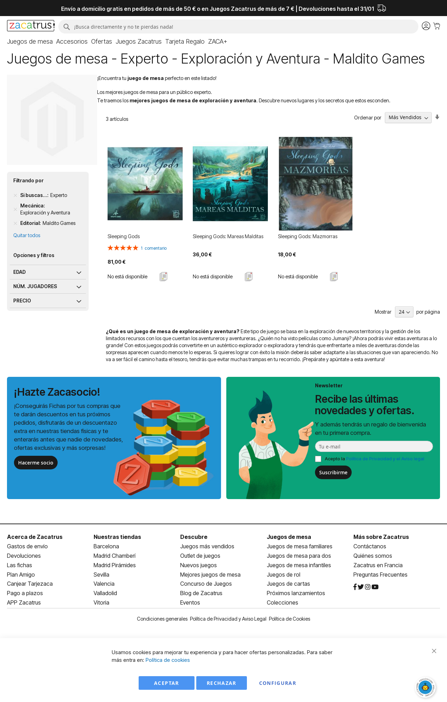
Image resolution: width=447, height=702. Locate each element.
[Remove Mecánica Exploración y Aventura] (15, 209)
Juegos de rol (283, 574)
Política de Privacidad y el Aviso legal (385, 458)
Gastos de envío (27, 546)
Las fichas (19, 565)
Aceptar (166, 683)
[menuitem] (30, 41)
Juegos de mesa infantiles (299, 565)
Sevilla (101, 574)
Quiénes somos (372, 555)
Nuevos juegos (198, 565)
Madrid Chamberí (114, 555)
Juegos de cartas (288, 583)
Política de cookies (168, 660)
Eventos (190, 602)
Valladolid (105, 593)
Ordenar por (367, 117)
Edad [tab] (19, 272)
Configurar (277, 683)
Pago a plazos (25, 593)
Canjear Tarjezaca (30, 583)
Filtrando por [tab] (28, 180)
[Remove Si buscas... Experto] (15, 195)
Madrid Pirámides (115, 565)
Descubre (193, 536)
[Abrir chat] (426, 688)
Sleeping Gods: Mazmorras (307, 236)
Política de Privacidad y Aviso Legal (228, 619)
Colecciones (282, 602)
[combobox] (238, 27)
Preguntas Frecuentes (380, 574)
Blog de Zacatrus (201, 593)
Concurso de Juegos (206, 583)
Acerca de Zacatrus (35, 536)
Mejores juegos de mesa (210, 574)
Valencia (104, 583)
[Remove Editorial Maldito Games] (15, 223)
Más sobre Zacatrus (381, 536)
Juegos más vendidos (207, 546)
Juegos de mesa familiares (299, 546)
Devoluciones (24, 555)
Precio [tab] (22, 301)
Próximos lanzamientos (296, 593)
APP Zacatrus (24, 602)
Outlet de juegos (200, 555)
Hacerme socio (35, 462)
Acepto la (374, 458)
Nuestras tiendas (117, 536)
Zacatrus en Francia (378, 565)
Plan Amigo (21, 574)
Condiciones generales (162, 619)
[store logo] (31, 27)
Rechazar (221, 683)
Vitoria (101, 602)
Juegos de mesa (289, 536)
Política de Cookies (289, 619)
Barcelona (106, 546)
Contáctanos (369, 546)
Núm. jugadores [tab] (35, 286)
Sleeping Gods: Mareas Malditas (228, 236)
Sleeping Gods (124, 236)
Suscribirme (333, 472)
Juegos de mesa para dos (299, 555)
